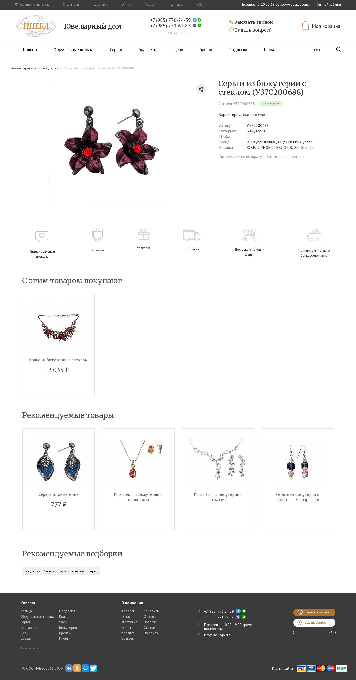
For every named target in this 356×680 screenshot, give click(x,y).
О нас (126, 616)
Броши (206, 49)
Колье (269, 49)
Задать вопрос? (250, 30)
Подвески (237, 49)
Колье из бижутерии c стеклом (58, 359)
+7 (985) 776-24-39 (170, 20)
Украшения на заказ (32, 4)
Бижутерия (32, 571)
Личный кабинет (329, 4)
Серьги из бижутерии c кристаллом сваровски (297, 497)
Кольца (30, 49)
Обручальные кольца (73, 49)
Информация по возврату (240, 156)
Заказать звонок (251, 22)
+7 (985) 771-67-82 (170, 26)
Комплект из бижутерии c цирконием (138, 497)
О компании (72, 4)
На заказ (151, 633)
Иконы (64, 638)
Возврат (128, 638)
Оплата (126, 4)
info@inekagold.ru (175, 33)
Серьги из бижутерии (58, 494)
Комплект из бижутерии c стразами (218, 497)
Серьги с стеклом (71, 571)
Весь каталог (30, 647)
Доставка (101, 4)
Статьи (149, 627)
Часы (63, 622)
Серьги (116, 49)
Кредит (150, 4)
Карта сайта (282, 668)
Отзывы (150, 616)
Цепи (178, 49)
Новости (150, 622)
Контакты (176, 4)
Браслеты (147, 49)
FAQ (200, 4)
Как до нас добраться (285, 156)
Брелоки (65, 633)
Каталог (127, 611)
